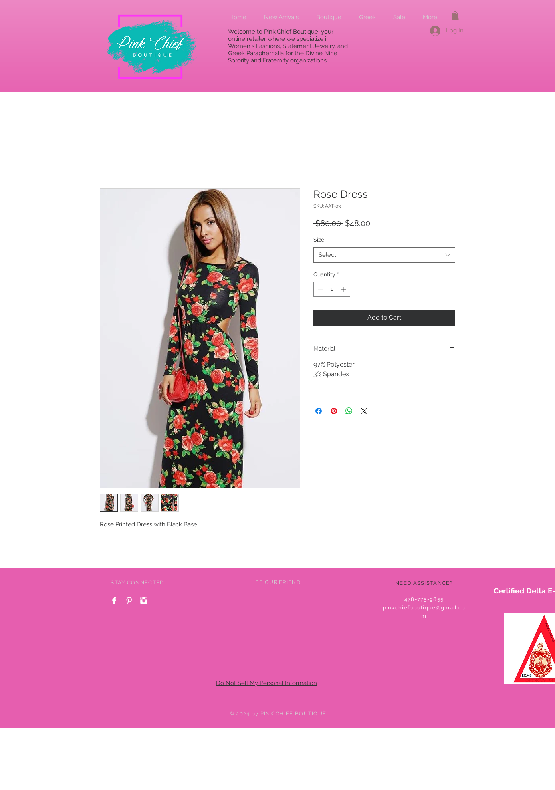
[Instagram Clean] (143, 600)
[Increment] (344, 289)
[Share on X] (364, 411)
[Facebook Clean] (114, 600)
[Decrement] (320, 289)
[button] (455, 15)
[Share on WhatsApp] (349, 411)
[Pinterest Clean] (129, 600)
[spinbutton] (332, 289)
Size (318, 239)
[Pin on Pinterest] (334, 411)
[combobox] (384, 255)
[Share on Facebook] (318, 411)
